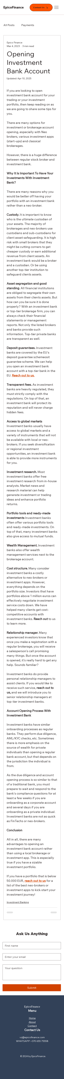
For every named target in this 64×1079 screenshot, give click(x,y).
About (32, 1022)
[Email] (31, 956)
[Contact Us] (41, 7)
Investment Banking (18, 902)
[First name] (31, 945)
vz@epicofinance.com (32, 1037)
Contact (32, 1025)
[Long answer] (32, 972)
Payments (27, 25)
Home (32, 1018)
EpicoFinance (13, 7)
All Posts (9, 25)
